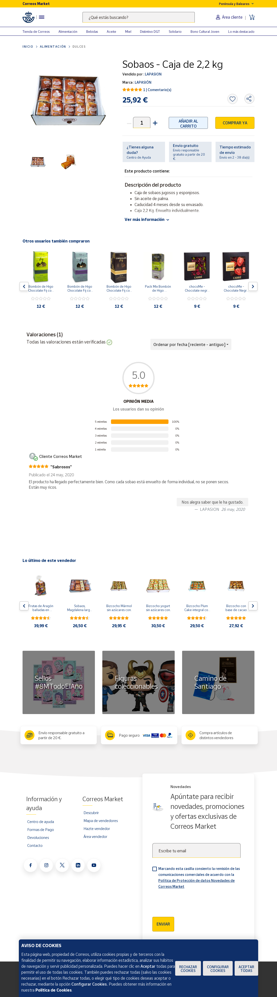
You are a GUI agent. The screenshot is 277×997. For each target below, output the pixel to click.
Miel (128, 32)
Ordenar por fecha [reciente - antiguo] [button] (189, 344)
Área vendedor (95, 836)
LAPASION (153, 74)
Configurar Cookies (218, 969)
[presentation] (190, 901)
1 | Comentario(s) (157, 90)
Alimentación (67, 32)
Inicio (28, 46)
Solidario (175, 32)
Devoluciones (38, 837)
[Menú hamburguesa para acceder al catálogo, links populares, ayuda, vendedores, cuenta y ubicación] (42, 17)
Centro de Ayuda (139, 157)
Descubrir (91, 812)
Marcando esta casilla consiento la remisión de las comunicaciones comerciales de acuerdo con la (199, 877)
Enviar (163, 924)
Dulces (79, 46)
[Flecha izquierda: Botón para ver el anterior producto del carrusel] (24, 286)
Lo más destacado (241, 32)
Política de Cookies (53, 990)
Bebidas (92, 32)
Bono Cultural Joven (205, 32)
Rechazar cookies (188, 969)
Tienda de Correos (36, 32)
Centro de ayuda (40, 821)
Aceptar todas (246, 969)
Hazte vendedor (96, 828)
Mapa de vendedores (100, 820)
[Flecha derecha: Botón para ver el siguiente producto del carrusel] (253, 286)
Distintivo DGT (150, 32)
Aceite (111, 32)
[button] (154, 122)
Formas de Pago (40, 829)
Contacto (35, 845)
